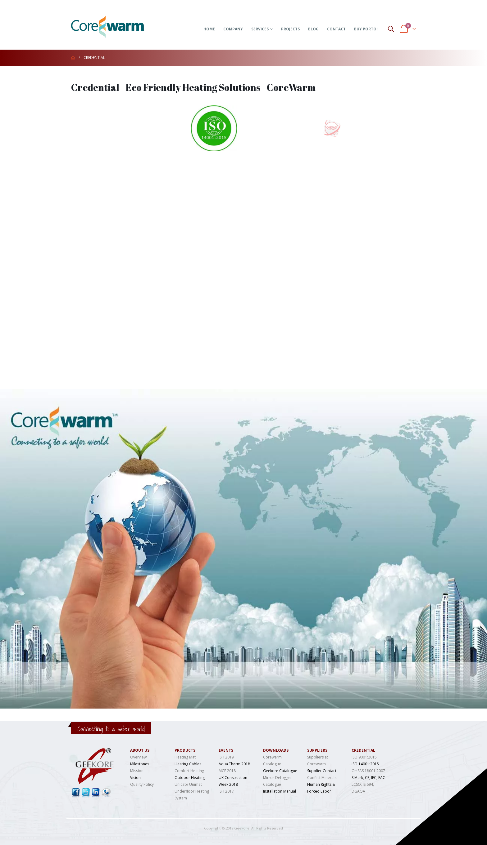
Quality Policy (142, 784)
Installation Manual (279, 791)
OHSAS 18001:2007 (368, 770)
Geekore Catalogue (280, 770)
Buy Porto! (366, 29)
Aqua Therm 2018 (234, 764)
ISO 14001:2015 (365, 764)
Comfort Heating (189, 770)
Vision (135, 777)
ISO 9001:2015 (364, 757)
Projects (290, 29)
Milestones (139, 764)
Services (260, 29)
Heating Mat (185, 757)
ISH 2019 (226, 757)
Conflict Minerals (321, 777)
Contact (336, 29)
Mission (136, 770)
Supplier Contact (321, 770)
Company (233, 29)
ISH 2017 (226, 791)
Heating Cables (188, 764)
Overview (138, 757)
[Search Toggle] (391, 29)
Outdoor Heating (190, 777)
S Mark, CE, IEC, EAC (368, 777)
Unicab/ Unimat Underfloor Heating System (192, 791)
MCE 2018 (227, 770)
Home (209, 29)
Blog (313, 29)
